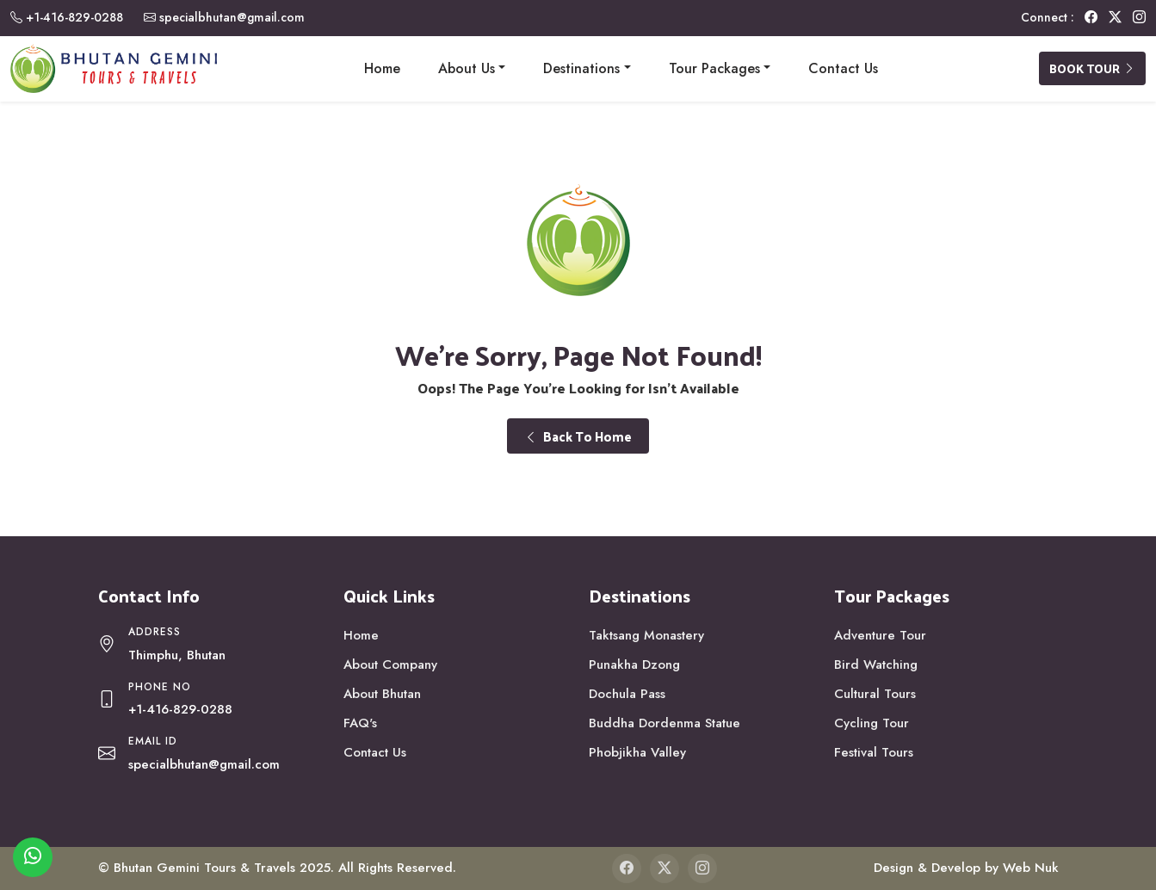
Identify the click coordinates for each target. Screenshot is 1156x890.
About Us (466, 68)
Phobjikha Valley (637, 752)
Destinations (581, 68)
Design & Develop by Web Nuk (966, 867)
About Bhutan (382, 693)
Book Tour (1092, 68)
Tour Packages (714, 68)
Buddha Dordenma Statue (664, 723)
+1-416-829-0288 (74, 17)
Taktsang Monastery (646, 635)
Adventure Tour (880, 635)
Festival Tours (873, 752)
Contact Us (843, 68)
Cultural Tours (875, 693)
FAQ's (360, 723)
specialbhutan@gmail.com (232, 17)
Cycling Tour (871, 723)
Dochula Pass (627, 693)
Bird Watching (876, 664)
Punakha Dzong (634, 664)
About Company (390, 664)
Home (382, 68)
